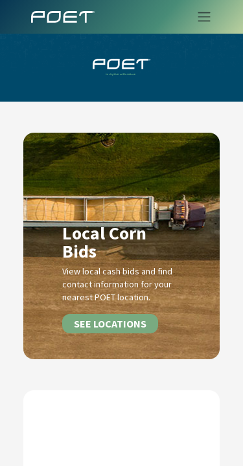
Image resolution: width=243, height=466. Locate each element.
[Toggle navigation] (200, 16)
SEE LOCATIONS (110, 323)
